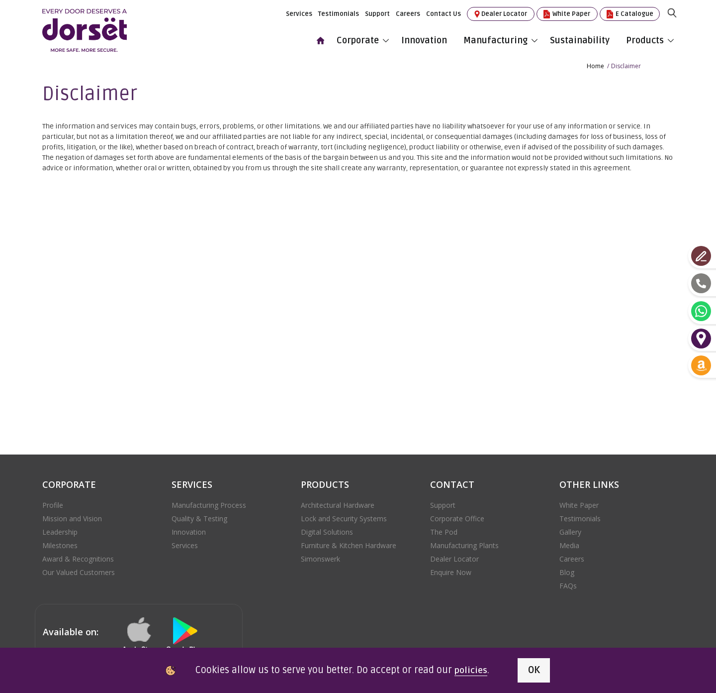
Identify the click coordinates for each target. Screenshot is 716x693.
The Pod (443, 530)
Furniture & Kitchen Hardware (348, 543)
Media (569, 543)
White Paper (566, 13)
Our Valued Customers (78, 570)
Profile (52, 503)
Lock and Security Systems (344, 516)
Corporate (363, 39)
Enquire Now (450, 570)
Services (299, 13)
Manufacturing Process (209, 503)
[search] (676, 21)
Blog (566, 570)
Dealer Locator (500, 13)
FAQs (568, 583)
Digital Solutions (327, 530)
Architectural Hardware (337, 503)
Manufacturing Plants (464, 543)
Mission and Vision (72, 516)
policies (465, 670)
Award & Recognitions (78, 557)
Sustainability (582, 39)
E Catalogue (629, 13)
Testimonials (338, 13)
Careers (408, 13)
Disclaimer (626, 64)
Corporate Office (457, 516)
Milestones (60, 543)
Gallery (570, 530)
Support (377, 13)
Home (595, 64)
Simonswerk (320, 557)
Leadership (60, 530)
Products (650, 39)
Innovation (426, 39)
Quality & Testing (199, 516)
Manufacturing (500, 39)
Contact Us (443, 13)
